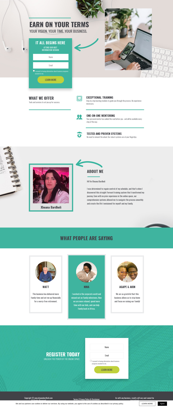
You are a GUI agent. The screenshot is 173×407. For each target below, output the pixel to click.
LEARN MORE (50, 79)
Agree (162, 404)
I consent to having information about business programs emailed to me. (51, 72)
